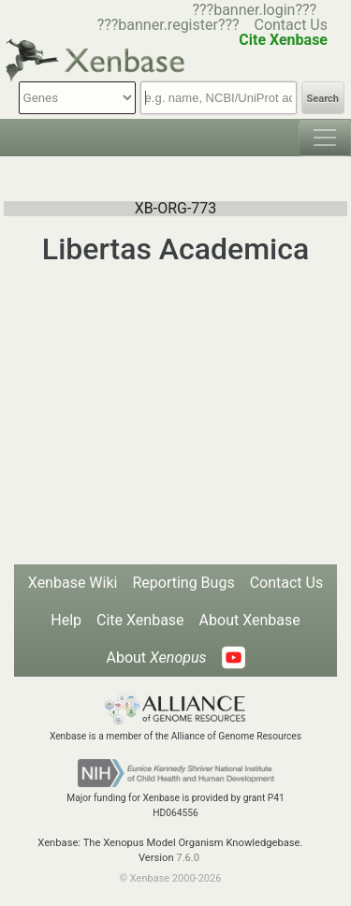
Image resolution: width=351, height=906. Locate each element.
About (156, 657)
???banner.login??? (254, 10)
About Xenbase (249, 620)
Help (66, 620)
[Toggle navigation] (325, 137)
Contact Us (291, 25)
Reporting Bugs (183, 583)
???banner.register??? (168, 25)
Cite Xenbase (140, 620)
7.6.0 (187, 858)
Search (323, 99)
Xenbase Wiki (73, 583)
